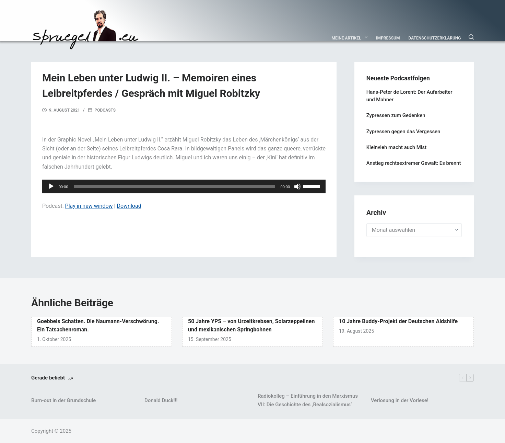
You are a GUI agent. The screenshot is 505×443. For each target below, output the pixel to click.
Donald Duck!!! (160, 400)
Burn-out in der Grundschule (63, 400)
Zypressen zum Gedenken (395, 115)
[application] (184, 186)
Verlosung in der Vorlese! (399, 400)
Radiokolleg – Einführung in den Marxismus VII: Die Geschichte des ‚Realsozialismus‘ (308, 400)
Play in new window (89, 206)
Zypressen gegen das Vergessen (403, 131)
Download (129, 206)
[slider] (174, 186)
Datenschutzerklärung (435, 38)
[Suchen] (471, 36)
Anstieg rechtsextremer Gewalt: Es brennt (413, 163)
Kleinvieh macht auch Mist (396, 147)
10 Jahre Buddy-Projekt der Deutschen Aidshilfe (398, 321)
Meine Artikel (351, 37)
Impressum (388, 38)
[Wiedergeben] (51, 186)
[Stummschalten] (297, 186)
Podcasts (105, 110)
